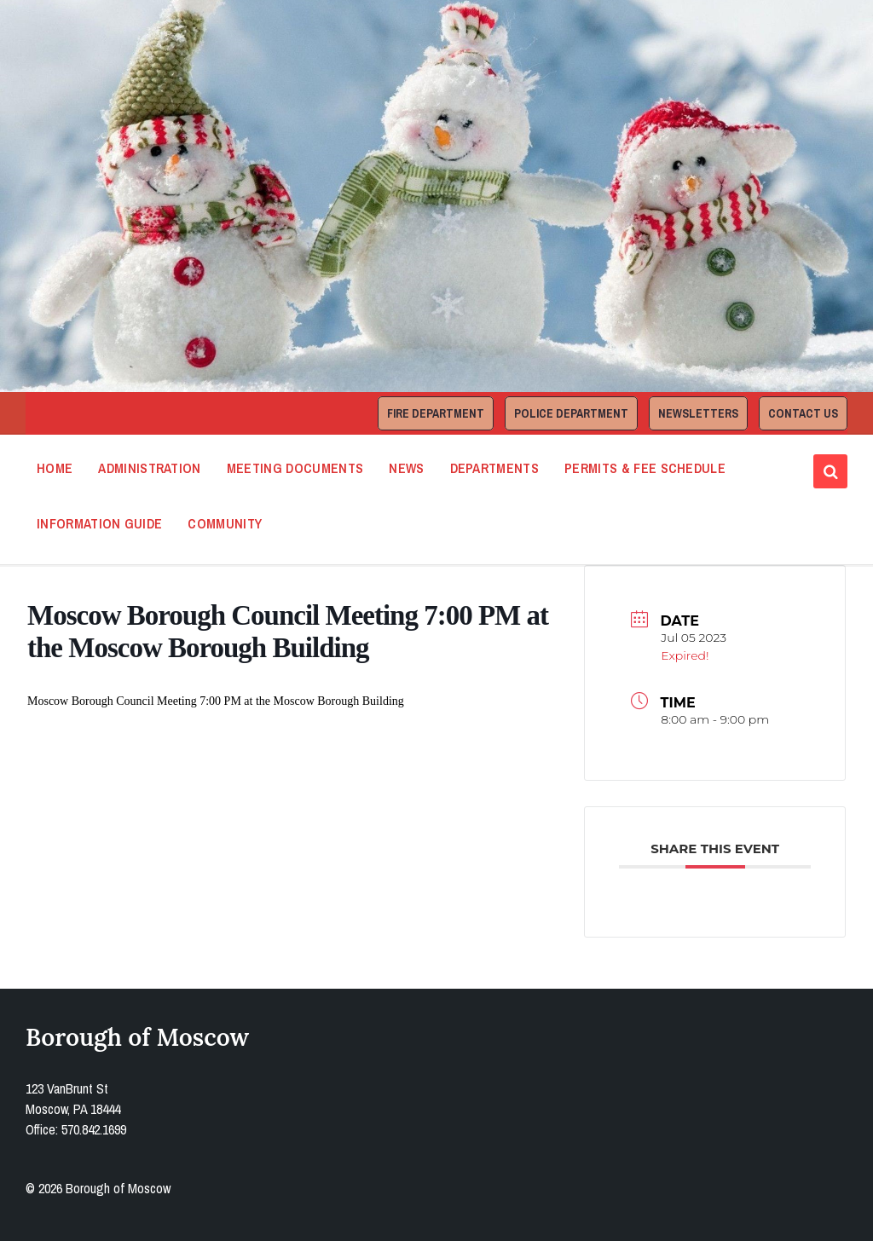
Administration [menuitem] (149, 468)
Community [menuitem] (225, 523)
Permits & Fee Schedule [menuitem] (645, 468)
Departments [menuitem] (495, 468)
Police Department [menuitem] (571, 413)
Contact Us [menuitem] (803, 413)
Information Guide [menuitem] (99, 523)
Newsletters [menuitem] (698, 413)
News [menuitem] (406, 468)
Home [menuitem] (54, 468)
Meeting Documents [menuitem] (295, 468)
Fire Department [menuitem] (435, 413)
